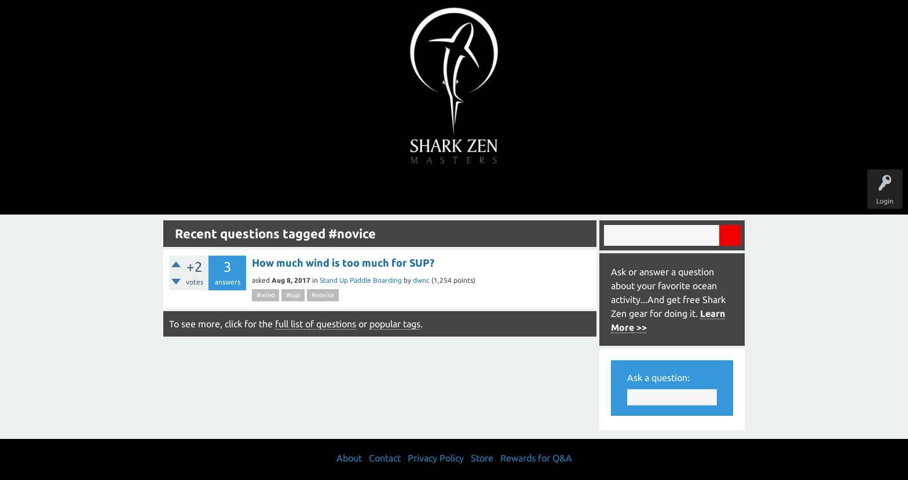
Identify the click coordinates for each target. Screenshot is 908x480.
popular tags (394, 324)
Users (454, 192)
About (551, 192)
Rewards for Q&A (536, 458)
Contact (385, 458)
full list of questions (315, 324)
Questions (325, 192)
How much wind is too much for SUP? (343, 262)
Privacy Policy (436, 458)
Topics (418, 192)
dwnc (421, 280)
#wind (265, 294)
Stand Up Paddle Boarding (361, 280)
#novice (323, 294)
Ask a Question (502, 192)
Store (587, 192)
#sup (293, 294)
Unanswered (374, 192)
